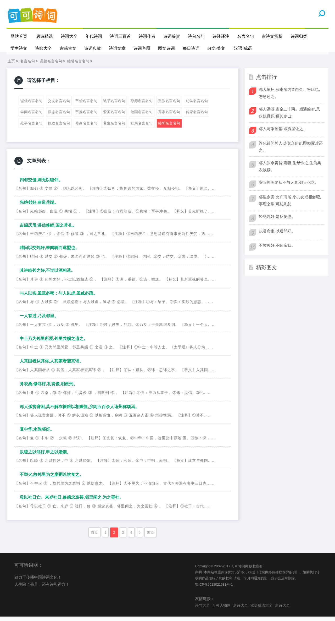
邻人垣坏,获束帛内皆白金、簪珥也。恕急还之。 (291, 97)
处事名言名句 (31, 127)
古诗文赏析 (272, 36)
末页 (150, 537)
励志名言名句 (59, 116)
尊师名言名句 (142, 105)
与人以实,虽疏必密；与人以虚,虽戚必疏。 (58, 297)
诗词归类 (299, 36)
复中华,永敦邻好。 (37, 433)
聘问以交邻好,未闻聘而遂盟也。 (49, 252)
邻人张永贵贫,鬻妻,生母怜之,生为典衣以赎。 (290, 171)
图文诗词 (166, 48)
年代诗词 (93, 36)
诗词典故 (92, 48)
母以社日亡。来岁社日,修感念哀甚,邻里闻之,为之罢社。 (72, 501)
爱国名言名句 (114, 116)
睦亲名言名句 (142, 127)
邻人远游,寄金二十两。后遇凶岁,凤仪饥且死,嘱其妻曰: (289, 117)
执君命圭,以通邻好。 (277, 235)
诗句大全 (202, 610)
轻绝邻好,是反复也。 (277, 221)
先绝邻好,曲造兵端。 (39, 207)
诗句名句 (196, 36)
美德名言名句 (51, 65)
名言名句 (245, 36)
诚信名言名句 (31, 105)
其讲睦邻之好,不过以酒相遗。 (47, 275)
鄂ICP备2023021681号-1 (214, 589)
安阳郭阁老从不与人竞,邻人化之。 (289, 187)
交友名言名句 (59, 105)
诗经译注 (221, 36)
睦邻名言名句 (78, 65)
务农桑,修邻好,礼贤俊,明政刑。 (48, 388)
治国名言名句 (142, 116)
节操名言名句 (86, 116)
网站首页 (18, 36)
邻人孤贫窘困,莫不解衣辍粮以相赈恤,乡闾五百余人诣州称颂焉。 (79, 411)
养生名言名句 (114, 127)
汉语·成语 (243, 48)
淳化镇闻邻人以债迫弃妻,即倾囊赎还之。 (291, 151)
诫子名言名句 (114, 105)
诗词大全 (69, 36)
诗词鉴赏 (171, 36)
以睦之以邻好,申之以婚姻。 (45, 456)
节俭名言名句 (86, 105)
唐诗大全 (240, 610)
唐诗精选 (44, 36)
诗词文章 (117, 48)
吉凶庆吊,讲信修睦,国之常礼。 (48, 229)
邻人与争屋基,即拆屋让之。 (283, 133)
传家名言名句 (197, 116)
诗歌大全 (43, 48)
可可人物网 (221, 610)
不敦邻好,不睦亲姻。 (277, 250)
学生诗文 (18, 48)
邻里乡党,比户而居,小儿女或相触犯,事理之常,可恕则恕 (290, 205)
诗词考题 (141, 48)
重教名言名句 (169, 105)
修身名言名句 (86, 127)
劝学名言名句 (197, 105)
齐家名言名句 (169, 116)
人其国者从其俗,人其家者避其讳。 (51, 365)
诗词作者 (147, 36)
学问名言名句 (31, 116)
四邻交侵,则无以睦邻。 (41, 184)
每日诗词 (191, 48)
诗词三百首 (120, 36)
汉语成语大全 (261, 610)
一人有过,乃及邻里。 (39, 320)
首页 (94, 537)
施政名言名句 (59, 127)
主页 (11, 65)
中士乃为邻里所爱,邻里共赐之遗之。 (54, 343)
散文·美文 (216, 48)
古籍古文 (68, 48)
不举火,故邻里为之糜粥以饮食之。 (51, 479)
